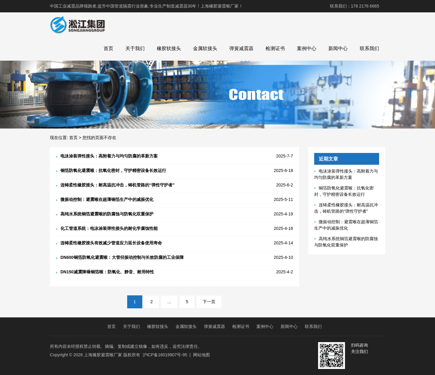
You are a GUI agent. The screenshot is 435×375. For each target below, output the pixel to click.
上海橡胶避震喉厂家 (103, 354)
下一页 (209, 301)
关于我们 (135, 48)
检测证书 (275, 48)
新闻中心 (338, 48)
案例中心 (306, 48)
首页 (108, 48)
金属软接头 (205, 48)
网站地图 (201, 354)
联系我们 (369, 48)
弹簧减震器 (241, 48)
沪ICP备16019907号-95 (165, 354)
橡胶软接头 (169, 48)
